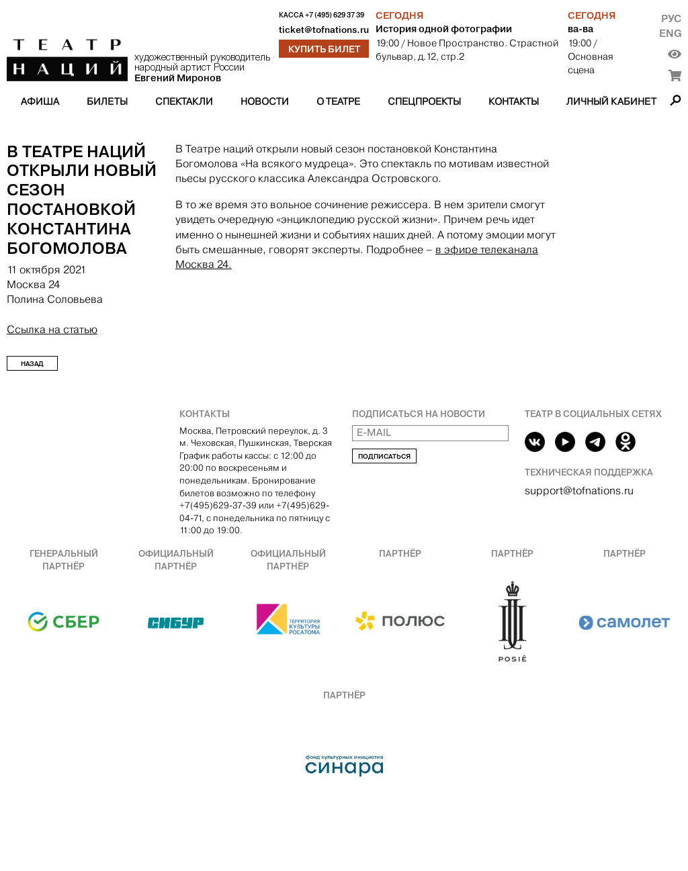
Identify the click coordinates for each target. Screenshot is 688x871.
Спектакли (184, 101)
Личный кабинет (611, 101)
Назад (32, 363)
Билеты (107, 101)
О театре (338, 101)
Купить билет (324, 49)
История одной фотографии (444, 29)
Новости (265, 101)
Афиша (40, 101)
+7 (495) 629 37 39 (334, 15)
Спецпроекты (424, 101)
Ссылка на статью (52, 329)
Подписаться (384, 456)
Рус (671, 18)
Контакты (513, 101)
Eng (670, 33)
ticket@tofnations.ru (324, 30)
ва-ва (580, 29)
